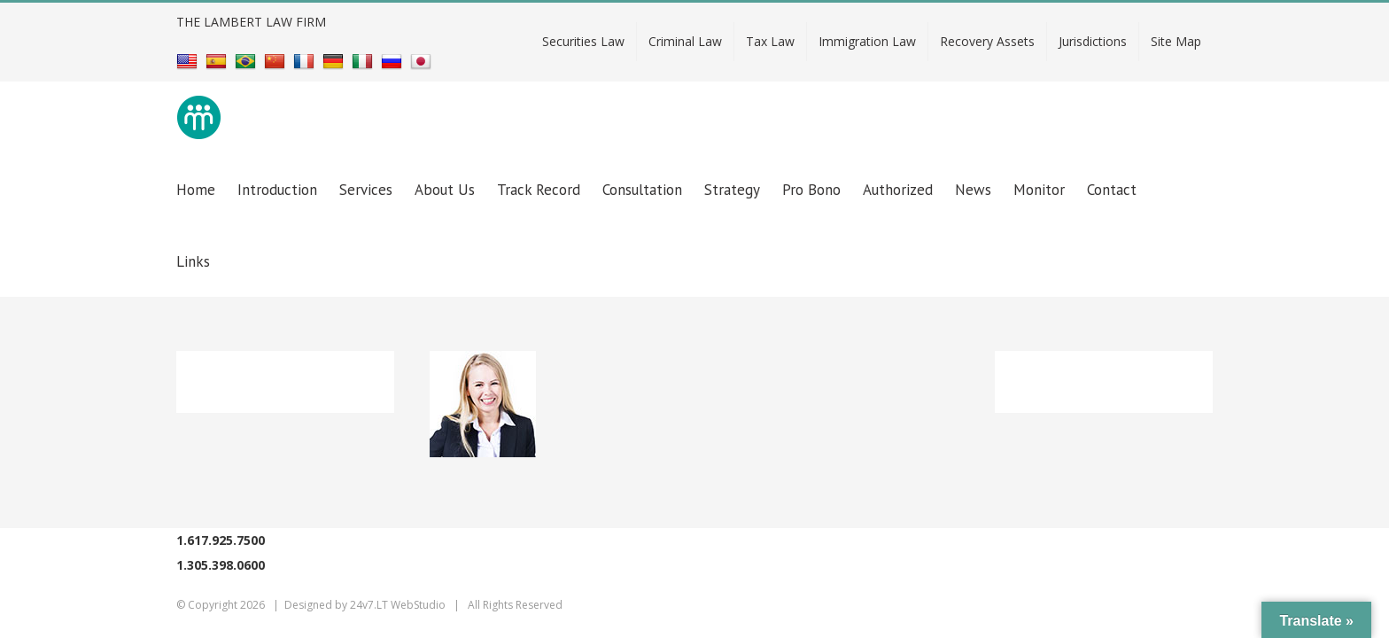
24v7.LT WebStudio (398, 604)
